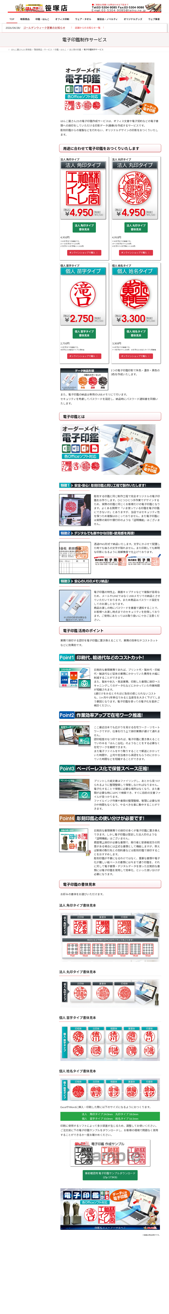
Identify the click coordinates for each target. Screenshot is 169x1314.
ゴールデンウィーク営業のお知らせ (44, 27)
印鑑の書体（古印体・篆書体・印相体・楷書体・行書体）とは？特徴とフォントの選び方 (29, 128)
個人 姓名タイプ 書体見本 (136, 333)
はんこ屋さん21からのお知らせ (34, 83)
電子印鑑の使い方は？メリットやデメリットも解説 (36, 291)
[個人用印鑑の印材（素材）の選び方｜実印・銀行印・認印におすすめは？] (14, 266)
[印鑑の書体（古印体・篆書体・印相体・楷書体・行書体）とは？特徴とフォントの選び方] (14, 313)
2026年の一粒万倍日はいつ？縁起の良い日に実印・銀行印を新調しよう (36, 365)
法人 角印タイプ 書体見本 (84, 227)
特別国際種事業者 (29, 240)
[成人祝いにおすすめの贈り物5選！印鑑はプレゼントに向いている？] (14, 338)
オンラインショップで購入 (83, 252)
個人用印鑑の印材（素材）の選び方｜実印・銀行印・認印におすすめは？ (29, 91)
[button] (87, 27)
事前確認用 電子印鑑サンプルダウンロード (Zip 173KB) (110, 1175)
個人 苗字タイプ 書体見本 (84, 333)
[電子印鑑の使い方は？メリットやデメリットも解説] (14, 291)
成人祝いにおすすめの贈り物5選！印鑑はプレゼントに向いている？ (36, 340)
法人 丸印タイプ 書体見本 (136, 227)
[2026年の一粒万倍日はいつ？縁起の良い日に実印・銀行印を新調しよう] (14, 364)
